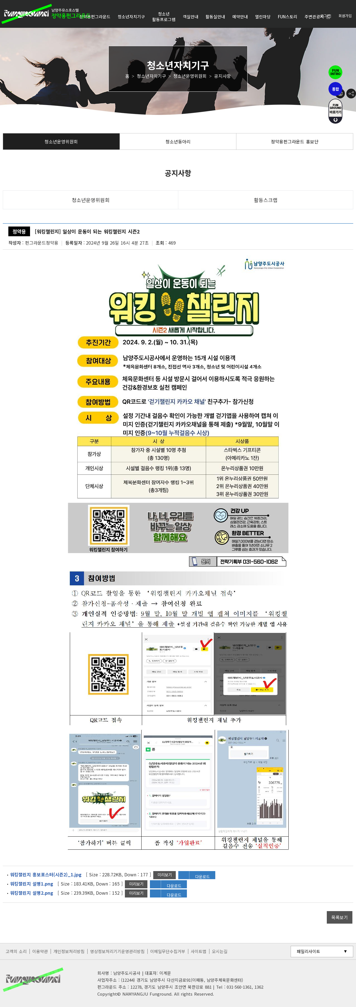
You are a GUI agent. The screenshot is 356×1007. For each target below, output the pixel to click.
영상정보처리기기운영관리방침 (117, 951)
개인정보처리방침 (69, 951)
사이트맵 (198, 951)
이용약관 (40, 951)
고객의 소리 (16, 951)
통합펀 (335, 89)
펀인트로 (335, 72)
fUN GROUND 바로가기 (335, 111)
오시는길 (220, 951)
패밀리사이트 (308, 951)
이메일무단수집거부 (167, 951)
